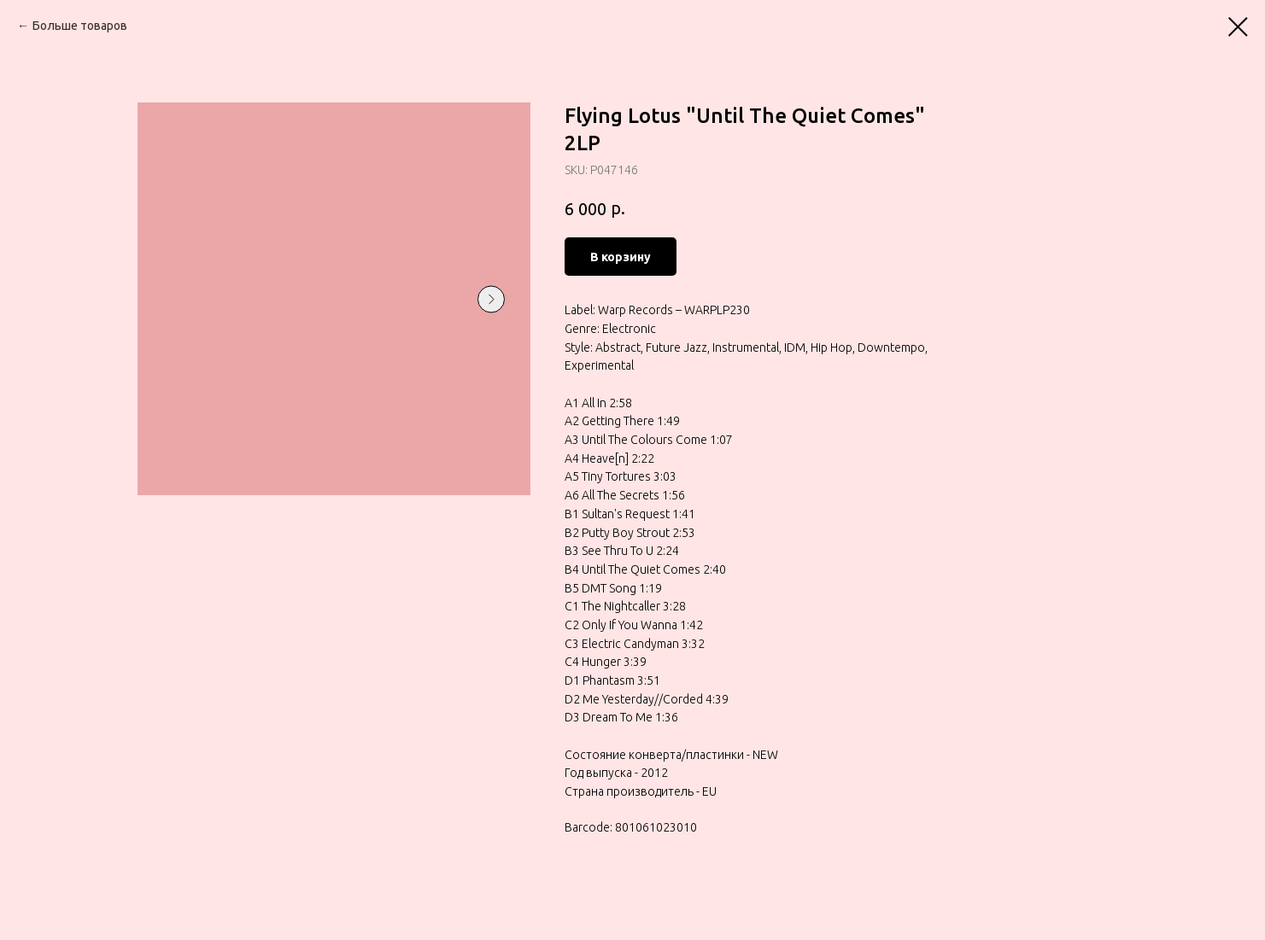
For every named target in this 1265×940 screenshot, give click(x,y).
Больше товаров (79, 25)
